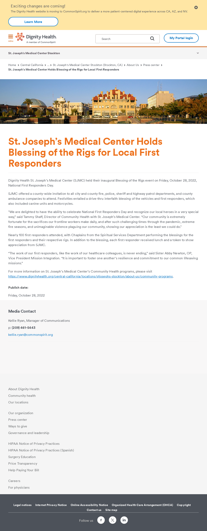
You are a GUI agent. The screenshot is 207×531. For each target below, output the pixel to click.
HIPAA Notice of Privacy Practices (33, 444)
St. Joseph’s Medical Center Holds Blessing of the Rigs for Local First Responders (63, 69)
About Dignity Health (23, 389)
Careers (14, 481)
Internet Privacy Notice (51, 505)
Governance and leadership (28, 433)
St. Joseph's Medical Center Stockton (34, 53)
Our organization (20, 413)
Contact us (94, 510)
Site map (111, 510)
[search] (154, 38)
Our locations (18, 402)
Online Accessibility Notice (89, 505)
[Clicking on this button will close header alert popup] (196, 7)
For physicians (19, 487)
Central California (33, 65)
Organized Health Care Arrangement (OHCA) (142, 505)
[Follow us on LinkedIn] (124, 520)
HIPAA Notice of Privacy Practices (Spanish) (41, 450)
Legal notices (22, 505)
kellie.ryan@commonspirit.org (30, 335)
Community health (22, 396)
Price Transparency (22, 463)
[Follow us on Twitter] (112, 518)
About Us (134, 65)
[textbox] (127, 38)
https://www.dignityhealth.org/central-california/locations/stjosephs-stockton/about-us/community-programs (90, 276)
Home (13, 65)
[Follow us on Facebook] (101, 520)
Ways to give (17, 426)
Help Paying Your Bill (23, 470)
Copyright (184, 505)
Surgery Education (22, 457)
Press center (152, 65)
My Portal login (181, 38)
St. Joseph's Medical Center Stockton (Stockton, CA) (89, 65)
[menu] (10, 38)
